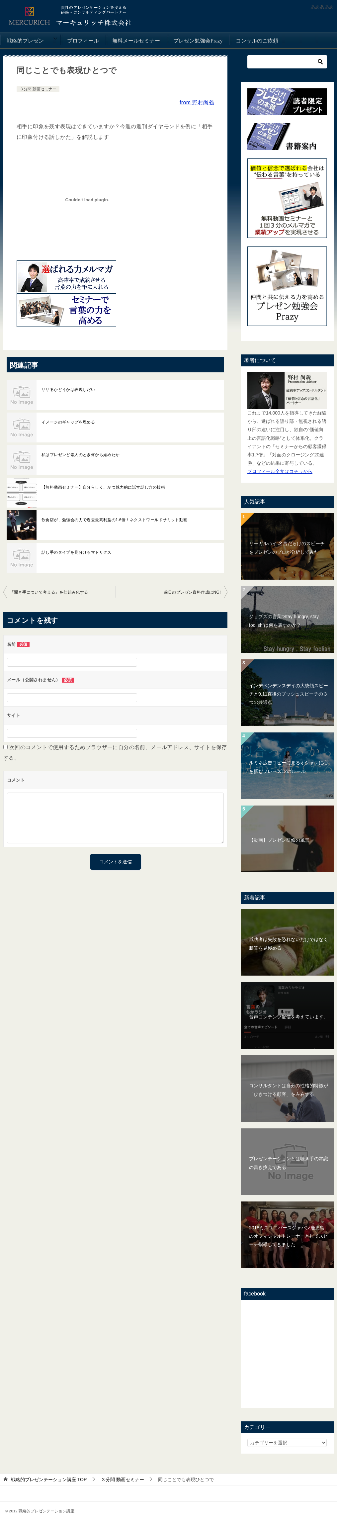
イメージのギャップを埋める (68, 422)
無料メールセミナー (136, 41)
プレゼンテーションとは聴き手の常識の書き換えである (288, 1163)
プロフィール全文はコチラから (279, 471)
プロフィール (83, 41)
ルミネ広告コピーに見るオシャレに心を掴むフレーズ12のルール (288, 767)
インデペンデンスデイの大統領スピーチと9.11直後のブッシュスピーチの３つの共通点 (288, 694)
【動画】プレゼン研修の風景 (279, 840)
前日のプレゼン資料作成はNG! (192, 592)
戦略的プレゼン (25, 41)
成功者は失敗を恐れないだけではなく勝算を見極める (288, 943)
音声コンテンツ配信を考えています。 (288, 1016)
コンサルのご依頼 (257, 41)
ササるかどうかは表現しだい (68, 389)
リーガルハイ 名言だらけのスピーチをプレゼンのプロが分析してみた (287, 547)
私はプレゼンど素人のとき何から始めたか (81, 454)
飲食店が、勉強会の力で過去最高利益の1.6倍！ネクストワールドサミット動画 (114, 520)
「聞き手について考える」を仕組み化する (49, 592)
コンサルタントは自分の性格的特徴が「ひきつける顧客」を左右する (288, 1090)
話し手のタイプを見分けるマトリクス (77, 552)
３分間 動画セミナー (38, 89)
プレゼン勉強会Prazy (197, 41)
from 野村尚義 (197, 102)
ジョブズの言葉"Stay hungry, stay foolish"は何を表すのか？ (284, 620)
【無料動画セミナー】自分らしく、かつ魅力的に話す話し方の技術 (103, 487)
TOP (49, 1479)
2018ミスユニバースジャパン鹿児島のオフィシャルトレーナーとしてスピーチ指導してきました (288, 1236)
